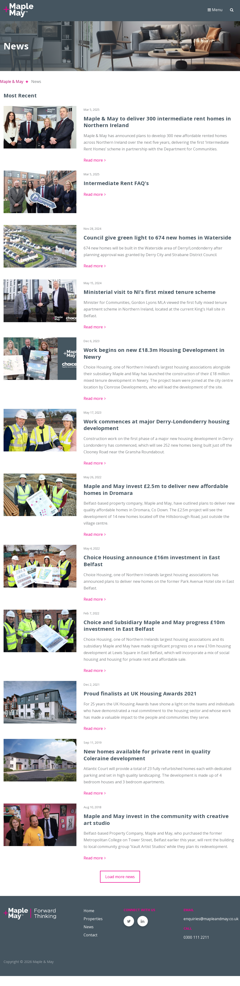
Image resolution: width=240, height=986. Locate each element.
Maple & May (11, 91)
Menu (215, 13)
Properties (93, 928)
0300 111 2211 (196, 947)
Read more (93, 170)
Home (89, 920)
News (89, 936)
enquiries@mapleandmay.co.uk (211, 928)
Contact (90, 944)
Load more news (120, 886)
